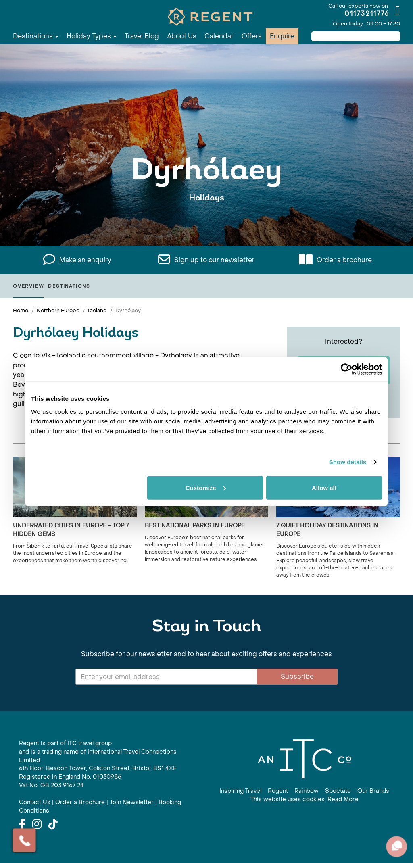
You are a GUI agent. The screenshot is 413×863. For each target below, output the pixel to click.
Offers (252, 36)
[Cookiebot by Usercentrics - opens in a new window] (346, 369)
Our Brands (373, 791)
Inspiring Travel (240, 791)
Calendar (219, 36)
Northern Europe (58, 310)
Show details (348, 462)
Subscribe (297, 676)
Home (20, 310)
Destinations (35, 36)
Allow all (324, 487)
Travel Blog (142, 36)
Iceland (97, 310)
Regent (278, 791)
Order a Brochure (80, 802)
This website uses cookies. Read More (304, 799)
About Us (181, 36)
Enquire (282, 36)
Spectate (338, 791)
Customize (206, 487)
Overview (28, 286)
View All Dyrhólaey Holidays (206, 223)
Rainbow (306, 791)
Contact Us (34, 802)
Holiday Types (92, 36)
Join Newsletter (132, 802)
